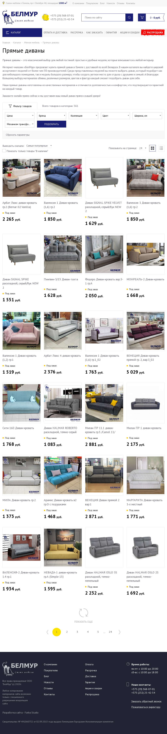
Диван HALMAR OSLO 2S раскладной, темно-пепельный (142, 576)
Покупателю (92, 3)
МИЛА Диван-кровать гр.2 (19, 500)
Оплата (89, 664)
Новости (111, 3)
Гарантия (111, 32)
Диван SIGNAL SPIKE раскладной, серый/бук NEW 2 (20, 283)
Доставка (90, 676)
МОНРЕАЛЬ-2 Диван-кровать (145, 279)
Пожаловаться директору (145, 707)
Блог (102, 3)
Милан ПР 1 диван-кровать (144, 428)
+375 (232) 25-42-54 (62, 19)
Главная (6, 42)
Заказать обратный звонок (146, 701)
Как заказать (94, 32)
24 (110, 632)
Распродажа (155, 32)
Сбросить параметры (18, 134)
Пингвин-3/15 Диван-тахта (61, 279)
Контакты (130, 3)
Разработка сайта (12, 712)
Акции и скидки (129, 32)
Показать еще (83, 621)
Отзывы (120, 3)
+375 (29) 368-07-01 (62, 15)
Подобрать (51, 124)
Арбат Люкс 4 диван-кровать (62, 355)
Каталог (17, 42)
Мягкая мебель (31, 42)
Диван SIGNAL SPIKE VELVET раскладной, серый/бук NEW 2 (103, 207)
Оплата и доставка (55, 32)
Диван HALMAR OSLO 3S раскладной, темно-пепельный (101, 576)
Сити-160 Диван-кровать (18, 428)
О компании (78, 3)
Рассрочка (77, 32)
